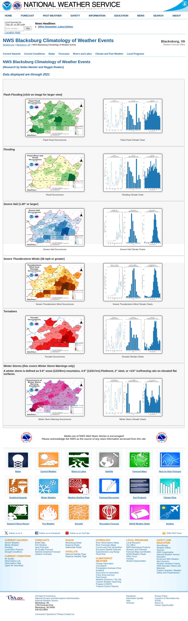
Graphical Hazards (18, 497)
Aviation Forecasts (43, 554)
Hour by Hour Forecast (170, 470)
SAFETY (75, 15)
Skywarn (160, 550)
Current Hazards (12, 54)
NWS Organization (165, 552)
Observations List (12, 561)
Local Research (133, 543)
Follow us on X (13, 533)
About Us (159, 603)
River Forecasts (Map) (106, 545)
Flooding (9, 547)
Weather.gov (8, 45)
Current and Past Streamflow (109, 547)
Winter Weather (48, 497)
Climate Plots (170, 497)
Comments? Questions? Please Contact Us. (55, 614)
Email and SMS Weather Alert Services (168, 560)
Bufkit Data (40, 543)
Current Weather (48, 470)
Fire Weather (48, 523)
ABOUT (176, 15)
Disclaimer (131, 596)
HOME (8, 15)
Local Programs (135, 54)
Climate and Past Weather (109, 54)
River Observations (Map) (107, 543)
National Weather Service (46, 600)
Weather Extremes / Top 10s (108, 579)
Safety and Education (164, 541)
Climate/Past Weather (104, 559)
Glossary (130, 603)
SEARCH (158, 15)
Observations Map (13, 563)
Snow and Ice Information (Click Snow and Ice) (107, 574)
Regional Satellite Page (76, 556)
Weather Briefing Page (79, 497)
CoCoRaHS (101, 566)
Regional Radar (73, 545)
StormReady (162, 545)
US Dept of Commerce (45, 596)
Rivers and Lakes (82, 54)
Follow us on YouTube (77, 533)
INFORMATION (97, 15)
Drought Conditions (13, 552)
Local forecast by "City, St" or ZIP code (15, 23)
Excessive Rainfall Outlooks (108, 549)
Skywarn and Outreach (136, 549)
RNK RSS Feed (172, 533)
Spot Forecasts (42, 547)
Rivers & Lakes (79, 470)
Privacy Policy (161, 596)
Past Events (101, 577)
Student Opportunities (136, 561)
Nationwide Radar (74, 547)
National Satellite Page (76, 554)
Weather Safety (164, 547)
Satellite (109, 470)
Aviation (170, 523)
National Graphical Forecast (47, 552)
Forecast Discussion (109, 497)
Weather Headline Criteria (168, 563)
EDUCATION (121, 15)
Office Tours (131, 556)
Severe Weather (12, 543)
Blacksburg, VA (23, 45)
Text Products (139, 497)
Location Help (12, 32)
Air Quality (9, 558)
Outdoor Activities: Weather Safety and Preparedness (169, 571)
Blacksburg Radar (74, 543)
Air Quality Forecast (44, 549)
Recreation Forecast (109, 523)
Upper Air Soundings (14, 565)
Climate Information (104, 563)
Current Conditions (34, 54)
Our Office (130, 545)
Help (128, 600)
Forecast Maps (139, 470)
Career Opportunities (164, 605)
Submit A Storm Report (18, 523)
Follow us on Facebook (47, 533)
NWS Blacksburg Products (138, 547)
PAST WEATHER (52, 15)
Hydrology (103, 540)
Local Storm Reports (14, 549)
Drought (79, 523)
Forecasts (64, 54)
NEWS (140, 15)
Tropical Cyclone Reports (107, 586)
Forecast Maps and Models (138, 552)
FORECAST (27, 15)
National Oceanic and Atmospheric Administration (57, 598)
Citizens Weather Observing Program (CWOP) (108, 583)
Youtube (130, 558)
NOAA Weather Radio (139, 523)
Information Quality (134, 598)
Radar (52, 54)
